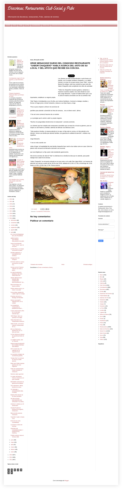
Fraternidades (103, 295)
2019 (11, 206)
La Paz (27, 25)
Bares (101, 275)
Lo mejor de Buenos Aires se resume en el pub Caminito (17, 378)
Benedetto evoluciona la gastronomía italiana (17, 382)
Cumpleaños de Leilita (110, 184)
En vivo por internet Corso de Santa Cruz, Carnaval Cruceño (107, 177)
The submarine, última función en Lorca (17, 386)
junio (12, 440)
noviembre (14, 222)
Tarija (20, 25)
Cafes (101, 281)
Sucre (101, 335)
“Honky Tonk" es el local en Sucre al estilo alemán (17, 359)
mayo (12, 442)
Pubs (101, 324)
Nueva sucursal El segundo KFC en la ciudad (16, 301)
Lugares (102, 312)
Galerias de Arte (104, 297)
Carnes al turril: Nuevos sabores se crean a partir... (17, 268)
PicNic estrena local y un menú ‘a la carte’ (17, 289)
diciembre (14, 220)
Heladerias (103, 300)
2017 (11, 211)
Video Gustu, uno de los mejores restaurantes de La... (17, 325)
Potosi (101, 322)
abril (12, 444)
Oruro (14, 25)
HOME (8, 25)
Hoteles (102, 302)
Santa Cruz (46, 25)
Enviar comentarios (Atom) (45, 267)
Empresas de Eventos (106, 293)
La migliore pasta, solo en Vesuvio (17, 340)
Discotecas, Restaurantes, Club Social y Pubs (41, 9)
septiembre (14, 227)
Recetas (102, 105)
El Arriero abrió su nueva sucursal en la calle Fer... (17, 263)
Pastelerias (103, 320)
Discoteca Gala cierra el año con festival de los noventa (106, 66)
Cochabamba (36, 25)
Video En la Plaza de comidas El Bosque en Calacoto (106, 71)
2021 (11, 201)
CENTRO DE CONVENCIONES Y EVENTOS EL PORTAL (17, 431)
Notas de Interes (104, 314)
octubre (13, 225)
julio (12, 232)
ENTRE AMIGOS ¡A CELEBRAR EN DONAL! (16, 254)
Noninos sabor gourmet (17, 374)
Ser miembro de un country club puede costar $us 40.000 (16, 181)
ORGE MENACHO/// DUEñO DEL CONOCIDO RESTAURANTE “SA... (17, 280)
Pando (101, 318)
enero (12, 452)
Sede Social (103, 333)
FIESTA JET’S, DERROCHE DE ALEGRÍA (20, 123)
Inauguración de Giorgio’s (15, 258)
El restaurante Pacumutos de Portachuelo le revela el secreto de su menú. (16, 143)
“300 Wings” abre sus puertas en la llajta (16, 316)
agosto (13, 230)
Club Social (103, 285)
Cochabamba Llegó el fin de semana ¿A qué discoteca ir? (16, 79)
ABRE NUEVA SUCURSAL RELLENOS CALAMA (17, 239)
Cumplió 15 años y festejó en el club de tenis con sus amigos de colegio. (20, 163)
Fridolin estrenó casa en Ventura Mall (17, 436)
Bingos (102, 279)
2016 (11, 213)
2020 (11, 204)
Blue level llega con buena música (16, 285)
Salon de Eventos (104, 329)
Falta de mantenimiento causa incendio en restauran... (17, 370)
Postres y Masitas (105, 127)
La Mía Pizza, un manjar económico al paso (17, 249)
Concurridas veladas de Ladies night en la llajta (17, 293)
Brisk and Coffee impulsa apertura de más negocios (17, 365)
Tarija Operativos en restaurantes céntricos (17, 320)
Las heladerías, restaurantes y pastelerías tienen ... (17, 307)
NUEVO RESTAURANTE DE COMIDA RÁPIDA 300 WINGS (17, 345)
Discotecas (103, 289)
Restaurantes (46, 211)
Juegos (102, 304)
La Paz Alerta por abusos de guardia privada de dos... (17, 336)
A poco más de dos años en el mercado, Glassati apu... (17, 312)
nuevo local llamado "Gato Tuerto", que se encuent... (17, 245)
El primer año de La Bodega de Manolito (17, 297)
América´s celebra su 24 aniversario (17, 404)
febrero (13, 449)
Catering (102, 283)
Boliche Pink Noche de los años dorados (17, 395)
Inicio (63, 264)
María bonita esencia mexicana (16, 413)
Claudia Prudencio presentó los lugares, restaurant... (17, 409)
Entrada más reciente (36, 264)
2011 (11, 459)
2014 (11, 218)
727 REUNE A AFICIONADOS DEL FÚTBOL (17, 391)
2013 (11, 454)
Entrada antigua (87, 264)
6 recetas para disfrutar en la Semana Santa (111, 109)
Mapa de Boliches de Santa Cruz (20, 61)
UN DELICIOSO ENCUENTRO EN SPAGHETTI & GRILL (17, 400)
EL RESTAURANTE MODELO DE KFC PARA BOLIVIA (16, 274)
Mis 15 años (103, 181)
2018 (11, 208)
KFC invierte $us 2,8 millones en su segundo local (16, 350)
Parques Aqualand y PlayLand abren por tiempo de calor (16, 95)
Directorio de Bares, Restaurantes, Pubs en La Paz (67, 25)
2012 (11, 457)
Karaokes (102, 306)
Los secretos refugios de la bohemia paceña (17, 355)
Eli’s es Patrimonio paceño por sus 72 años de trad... (16, 330)
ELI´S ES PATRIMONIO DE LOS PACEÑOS (17, 235)
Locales (102, 310)
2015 (11, 216)
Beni (101, 277)
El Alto (101, 291)
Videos (102, 339)
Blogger (67, 480)
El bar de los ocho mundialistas (15, 421)
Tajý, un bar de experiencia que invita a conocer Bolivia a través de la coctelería (106, 60)
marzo (13, 447)
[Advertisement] (61, 41)
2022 (11, 199)
